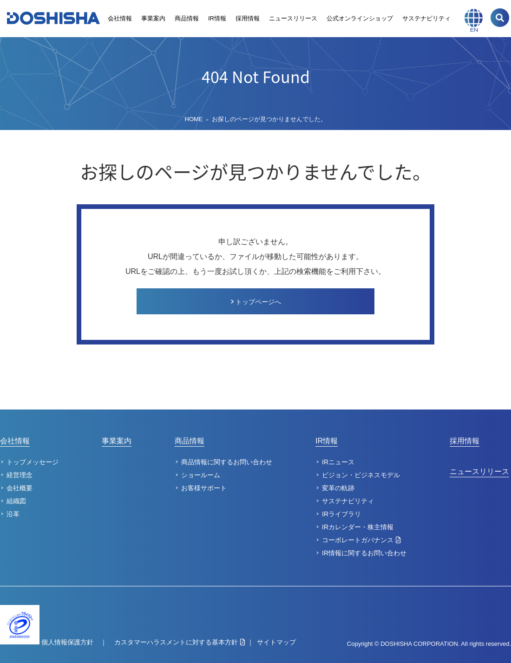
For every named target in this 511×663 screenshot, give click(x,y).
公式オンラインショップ (360, 18)
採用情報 (248, 18)
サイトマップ (276, 642)
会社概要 (20, 488)
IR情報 (217, 18)
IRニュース (338, 462)
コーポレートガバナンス (357, 540)
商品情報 (187, 18)
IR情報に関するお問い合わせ (364, 553)
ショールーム (200, 475)
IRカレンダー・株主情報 (357, 527)
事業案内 (153, 18)
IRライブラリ (341, 514)
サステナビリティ (426, 18)
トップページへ (258, 302)
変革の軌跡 (338, 488)
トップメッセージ (33, 462)
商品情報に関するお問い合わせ (226, 462)
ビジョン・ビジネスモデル (361, 475)
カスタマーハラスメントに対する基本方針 (176, 642)
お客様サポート (204, 488)
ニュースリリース (293, 18)
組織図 (16, 501)
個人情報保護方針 (67, 642)
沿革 (13, 514)
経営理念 (20, 475)
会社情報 (120, 18)
